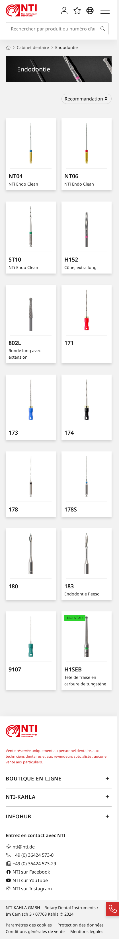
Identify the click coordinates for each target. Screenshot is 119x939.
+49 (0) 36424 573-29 (31, 863)
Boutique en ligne (59, 778)
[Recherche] (103, 28)
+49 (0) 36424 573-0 (30, 855)
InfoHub (59, 816)
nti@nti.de (20, 846)
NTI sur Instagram (29, 888)
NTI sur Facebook (28, 872)
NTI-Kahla (59, 797)
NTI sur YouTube (27, 880)
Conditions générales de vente (35, 931)
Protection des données (81, 925)
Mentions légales (86, 931)
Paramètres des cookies (29, 925)
